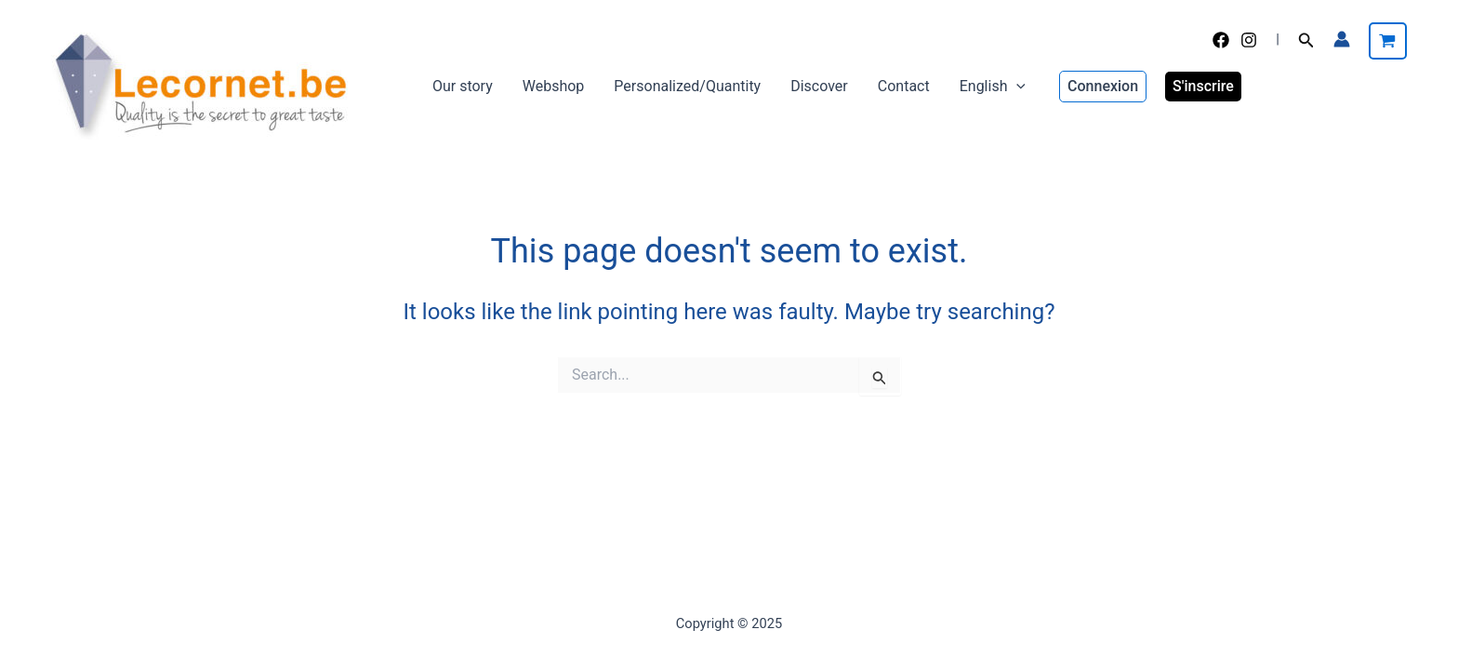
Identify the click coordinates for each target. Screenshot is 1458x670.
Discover (819, 86)
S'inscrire (1203, 86)
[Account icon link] (1341, 39)
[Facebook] (1221, 40)
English (993, 86)
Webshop (554, 86)
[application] (1016, 86)
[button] (1306, 40)
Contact (904, 86)
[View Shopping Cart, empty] (1388, 41)
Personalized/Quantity (687, 86)
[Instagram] (1248, 40)
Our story (462, 86)
